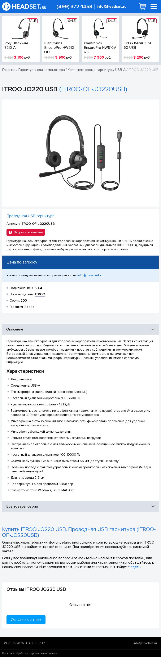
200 (24, 300)
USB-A (37, 288)
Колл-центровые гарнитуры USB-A (97, 70)
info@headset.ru (111, 6)
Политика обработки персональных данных (29, 653)
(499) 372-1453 (74, 6)
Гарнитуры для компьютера (41, 70)
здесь (135, 567)
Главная (9, 70)
